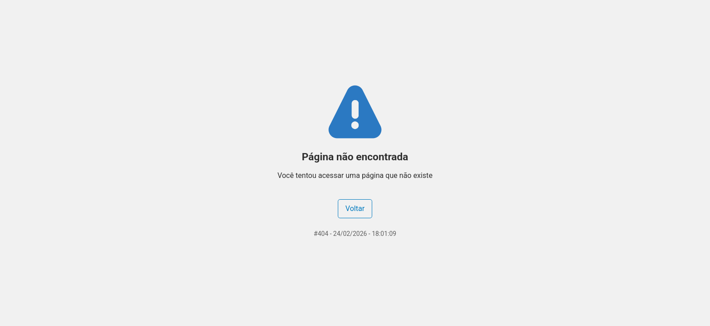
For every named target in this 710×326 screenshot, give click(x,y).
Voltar (355, 208)
